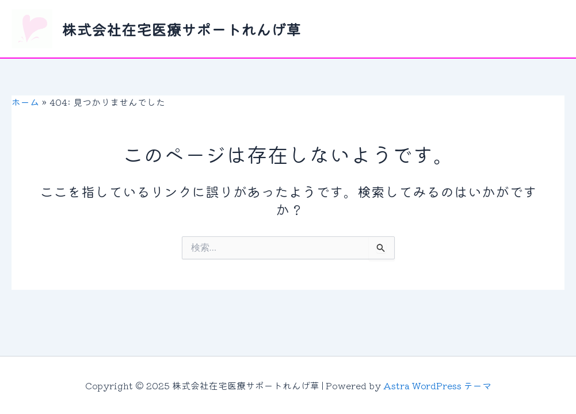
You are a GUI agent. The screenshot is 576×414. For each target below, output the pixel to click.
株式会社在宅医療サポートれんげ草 (181, 29)
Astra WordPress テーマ (437, 385)
